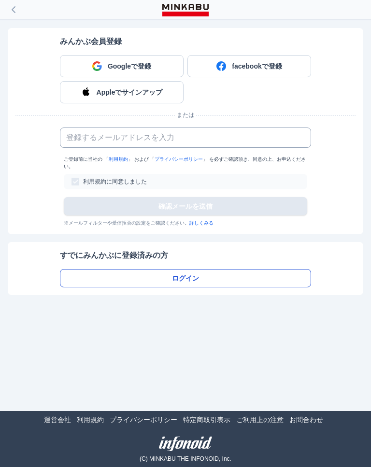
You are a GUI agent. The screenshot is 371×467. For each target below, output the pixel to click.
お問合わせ (306, 420)
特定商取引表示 (206, 420)
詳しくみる (201, 223)
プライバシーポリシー (179, 159)
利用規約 (118, 159)
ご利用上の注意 (260, 420)
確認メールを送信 (185, 206)
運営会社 (57, 420)
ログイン (185, 278)
